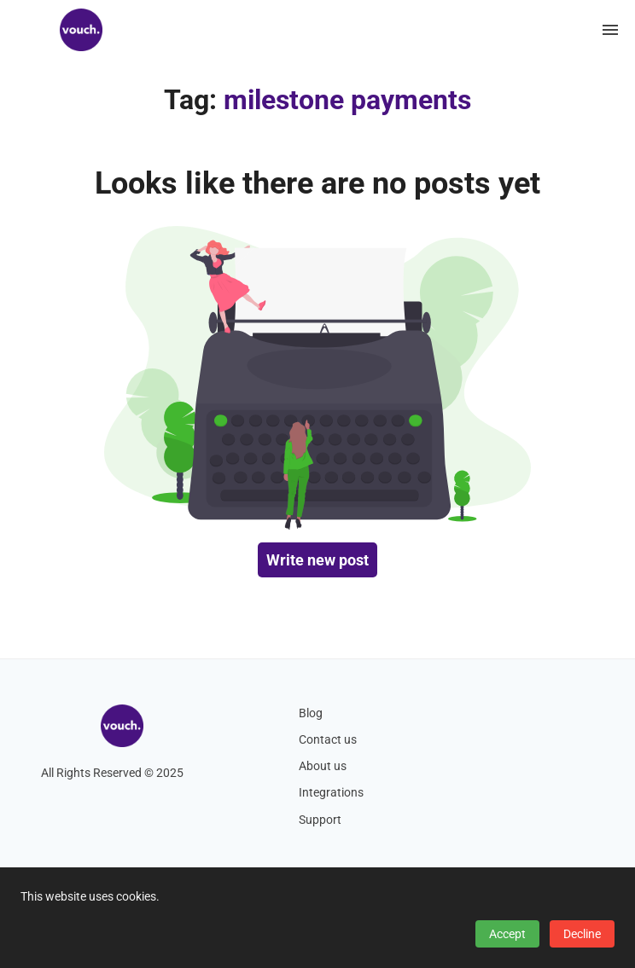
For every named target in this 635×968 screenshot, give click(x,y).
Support (320, 820)
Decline (582, 934)
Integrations (331, 792)
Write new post (317, 560)
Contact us (328, 740)
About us (323, 766)
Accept (507, 934)
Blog (311, 713)
